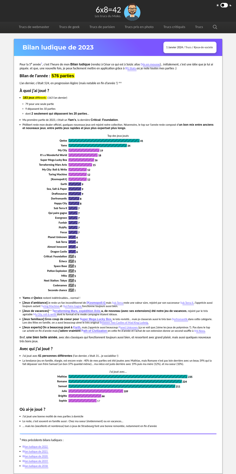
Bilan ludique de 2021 (35, 451)
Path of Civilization (94, 330)
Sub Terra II (186, 302)
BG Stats (130, 68)
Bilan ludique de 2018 (35, 466)
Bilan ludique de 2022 (35, 446)
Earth (76, 327)
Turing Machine (50, 306)
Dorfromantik (179, 319)
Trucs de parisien (102, 26)
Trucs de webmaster (34, 26)
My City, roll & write (44, 314)
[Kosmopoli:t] (96, 302)
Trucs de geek (69, 26)
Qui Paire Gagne (72, 306)
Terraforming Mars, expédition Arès (76, 310)
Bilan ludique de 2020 (35, 456)
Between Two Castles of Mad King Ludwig (124, 322)
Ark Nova (199, 330)
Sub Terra (117, 302)
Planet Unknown (128, 327)
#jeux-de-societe (203, 47)
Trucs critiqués (174, 26)
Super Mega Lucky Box (95, 319)
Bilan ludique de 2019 (35, 461)
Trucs (199, 26)
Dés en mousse (150, 64)
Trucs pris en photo (139, 26)
